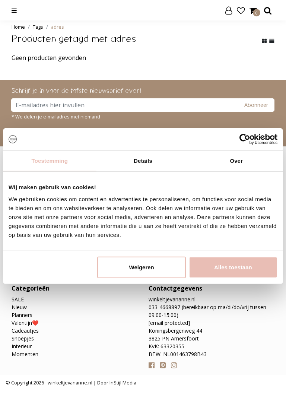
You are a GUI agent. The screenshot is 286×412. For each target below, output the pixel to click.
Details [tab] (143, 161)
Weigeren (141, 267)
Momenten (25, 354)
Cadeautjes (25, 330)
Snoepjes (23, 338)
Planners (22, 314)
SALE (18, 299)
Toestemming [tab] (50, 161)
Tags (38, 26)
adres (57, 26)
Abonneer (256, 104)
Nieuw (19, 307)
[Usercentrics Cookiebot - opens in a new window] (244, 139)
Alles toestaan (233, 267)
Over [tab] (236, 161)
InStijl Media (122, 382)
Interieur (22, 346)
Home (18, 26)
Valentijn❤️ (25, 322)
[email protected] (169, 322)
